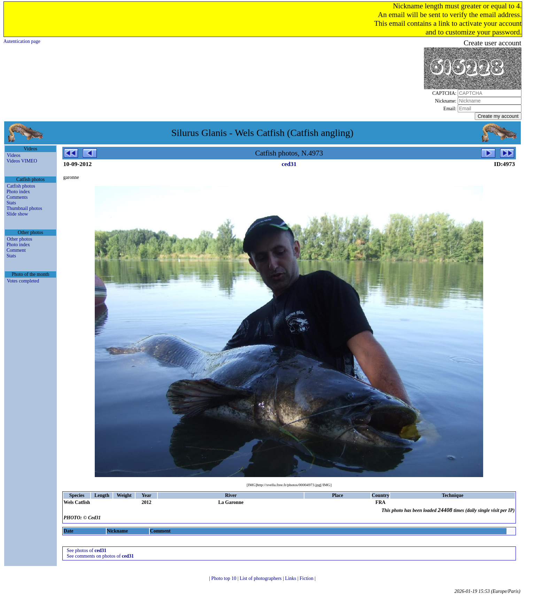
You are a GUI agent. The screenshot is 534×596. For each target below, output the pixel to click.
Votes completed (23, 281)
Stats (11, 202)
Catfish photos (21, 186)
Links (291, 578)
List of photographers (261, 578)
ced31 (289, 163)
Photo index (18, 191)
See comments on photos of (100, 556)
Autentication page (21, 41)
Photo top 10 (224, 578)
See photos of (87, 550)
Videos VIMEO (22, 161)
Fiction (307, 578)
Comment (16, 250)
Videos (14, 155)
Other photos (19, 239)
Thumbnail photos (24, 208)
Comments (17, 197)
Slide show (17, 214)
